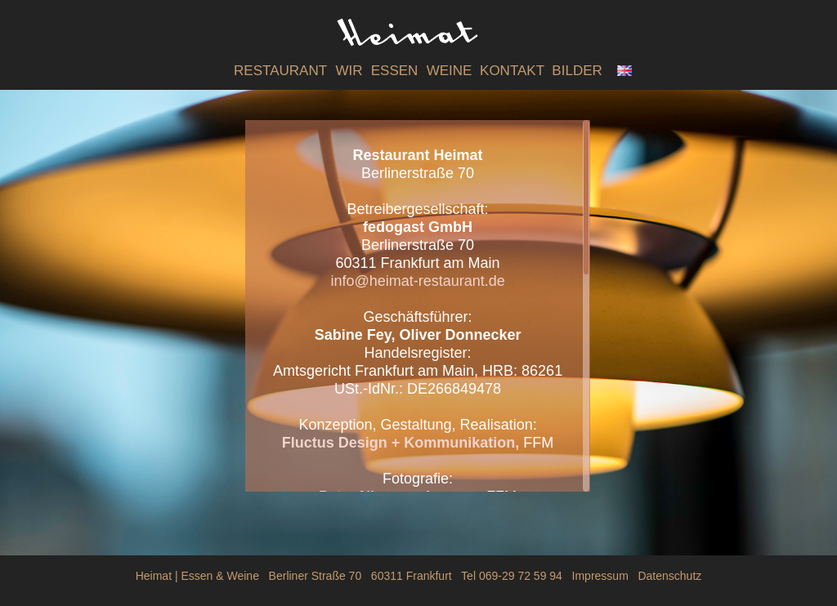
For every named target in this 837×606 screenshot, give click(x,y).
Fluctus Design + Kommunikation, (403, 442)
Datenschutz (669, 575)
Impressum (600, 575)
